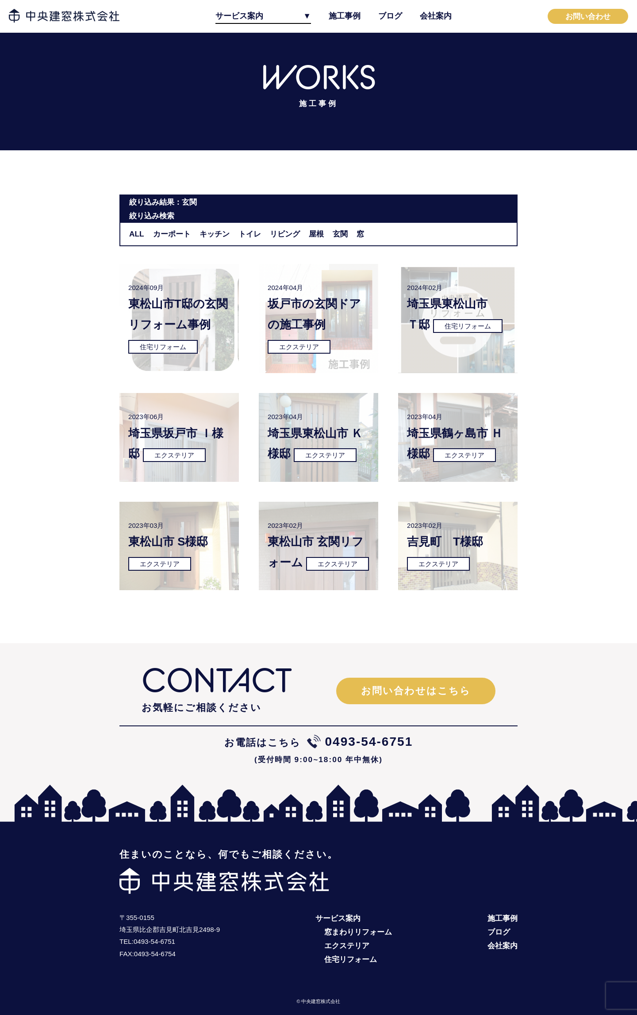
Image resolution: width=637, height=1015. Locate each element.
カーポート (172, 233)
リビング (285, 233)
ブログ (390, 15)
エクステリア (346, 945)
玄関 (340, 233)
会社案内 (436, 15)
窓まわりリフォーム (358, 931)
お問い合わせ (587, 16)
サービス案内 (239, 15)
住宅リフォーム (350, 959)
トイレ (249, 233)
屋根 (316, 233)
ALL (136, 233)
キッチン (215, 233)
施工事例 (345, 15)
